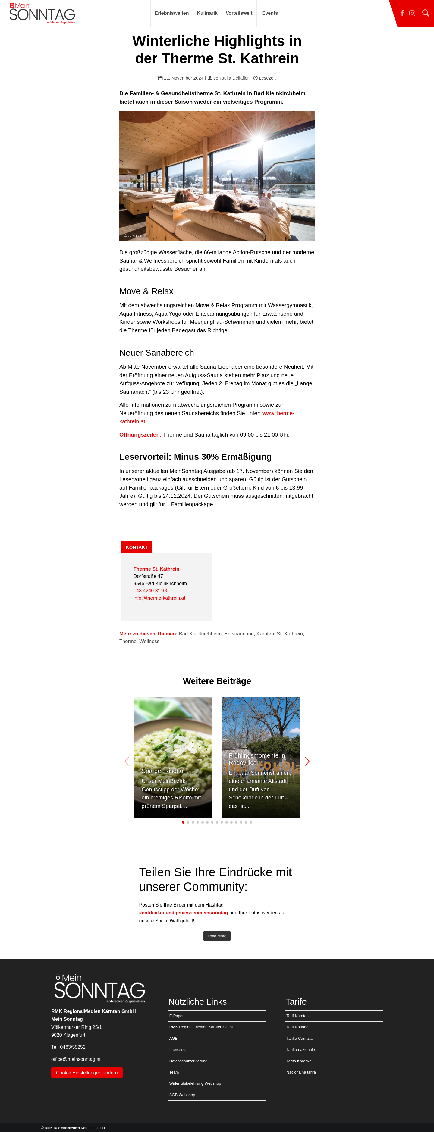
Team (174, 1072)
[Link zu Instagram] (406, 13)
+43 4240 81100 (151, 590)
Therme (128, 641)
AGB (173, 1038)
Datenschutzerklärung (188, 1061)
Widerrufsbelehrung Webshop (195, 1083)
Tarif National (297, 1027)
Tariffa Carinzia (299, 1038)
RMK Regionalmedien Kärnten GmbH (202, 1027)
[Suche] (425, 13)
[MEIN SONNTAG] (42, 13)
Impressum (179, 1049)
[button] (307, 761)
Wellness (149, 641)
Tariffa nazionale (300, 1049)
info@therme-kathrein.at (159, 598)
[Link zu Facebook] (390, 13)
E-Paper (176, 1016)
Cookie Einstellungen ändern (87, 1072)
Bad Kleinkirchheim (200, 634)
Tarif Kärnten (297, 1016)
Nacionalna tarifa (301, 1072)
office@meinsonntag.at (76, 1059)
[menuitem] (171, 13)
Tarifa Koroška (298, 1061)
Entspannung (239, 634)
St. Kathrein (290, 634)
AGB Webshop (182, 1095)
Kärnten (265, 634)
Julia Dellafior (235, 78)
